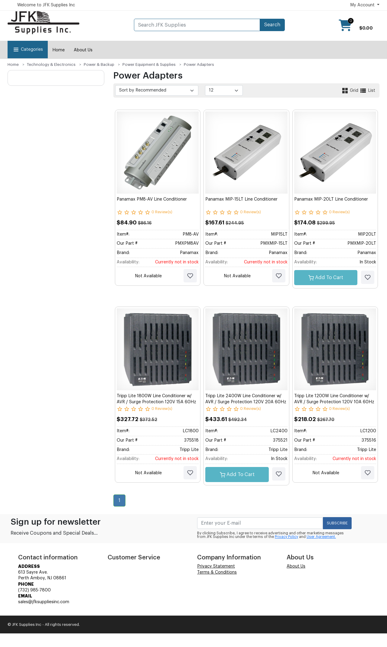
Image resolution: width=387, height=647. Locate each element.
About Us (83, 50)
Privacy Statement (216, 566)
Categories (27, 49)
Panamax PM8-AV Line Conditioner (152, 199)
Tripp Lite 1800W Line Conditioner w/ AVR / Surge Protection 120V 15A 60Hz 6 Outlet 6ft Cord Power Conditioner (156, 402)
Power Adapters (199, 64)
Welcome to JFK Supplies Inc (46, 5)
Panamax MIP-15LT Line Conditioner (241, 199)
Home (58, 50)
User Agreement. (321, 537)
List (367, 91)
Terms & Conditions (217, 572)
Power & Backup (99, 64)
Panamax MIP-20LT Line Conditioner (331, 199)
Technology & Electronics (51, 64)
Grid (350, 91)
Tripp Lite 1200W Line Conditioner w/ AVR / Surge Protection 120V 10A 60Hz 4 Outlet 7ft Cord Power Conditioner (334, 402)
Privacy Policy (286, 537)
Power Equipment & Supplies (149, 64)
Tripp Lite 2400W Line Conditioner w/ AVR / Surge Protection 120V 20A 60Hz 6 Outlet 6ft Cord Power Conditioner (245, 402)
